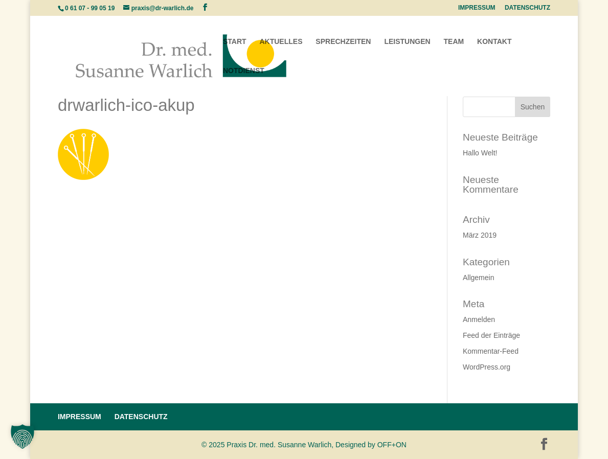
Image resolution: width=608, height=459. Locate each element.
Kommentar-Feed (491, 351)
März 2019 (480, 235)
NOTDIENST (243, 71)
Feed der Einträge (491, 335)
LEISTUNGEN (407, 41)
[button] (22, 436)
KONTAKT (494, 41)
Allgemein (478, 277)
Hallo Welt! (480, 153)
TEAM (454, 41)
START (234, 41)
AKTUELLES (280, 41)
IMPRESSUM (477, 8)
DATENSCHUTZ (527, 8)
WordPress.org (486, 367)
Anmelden (479, 319)
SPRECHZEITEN (343, 41)
